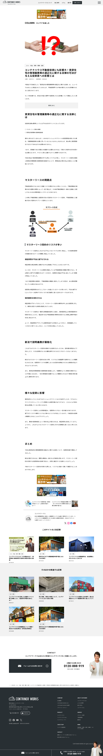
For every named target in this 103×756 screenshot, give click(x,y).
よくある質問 (80, 703)
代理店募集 (80, 717)
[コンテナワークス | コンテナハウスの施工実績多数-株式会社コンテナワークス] (11, 2)
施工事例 (57, 3)
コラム (63, 3)
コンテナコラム (81, 707)
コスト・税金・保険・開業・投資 (34, 65)
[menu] (99, 3)
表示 (53, 105)
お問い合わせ (77, 3)
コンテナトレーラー (61, 719)
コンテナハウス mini (62, 717)
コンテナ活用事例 (61, 727)
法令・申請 (42, 553)
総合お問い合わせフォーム (63, 737)
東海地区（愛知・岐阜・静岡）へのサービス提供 (85, 728)
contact (25, 713)
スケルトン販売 (81, 715)
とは (63, 703)
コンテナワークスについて (45, 3)
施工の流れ (80, 705)
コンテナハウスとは (82, 700)
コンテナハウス (60, 715)
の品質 (63, 705)
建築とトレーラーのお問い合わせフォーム (66, 735)
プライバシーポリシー (62, 707)
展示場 (69, 3)
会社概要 (59, 700)
